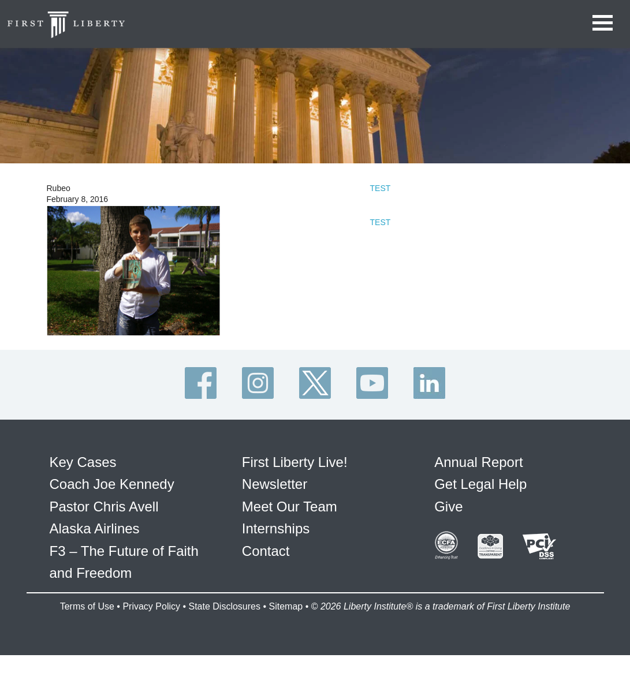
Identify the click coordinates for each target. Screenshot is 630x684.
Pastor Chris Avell (104, 506)
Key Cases (83, 462)
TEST (380, 188)
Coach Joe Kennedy (112, 484)
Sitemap (286, 606)
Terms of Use (87, 606)
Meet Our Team (289, 506)
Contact (266, 551)
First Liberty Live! (295, 462)
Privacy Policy (151, 606)
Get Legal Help (480, 484)
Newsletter (274, 484)
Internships (276, 528)
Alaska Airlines (95, 528)
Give (448, 506)
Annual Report (478, 462)
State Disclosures (224, 606)
